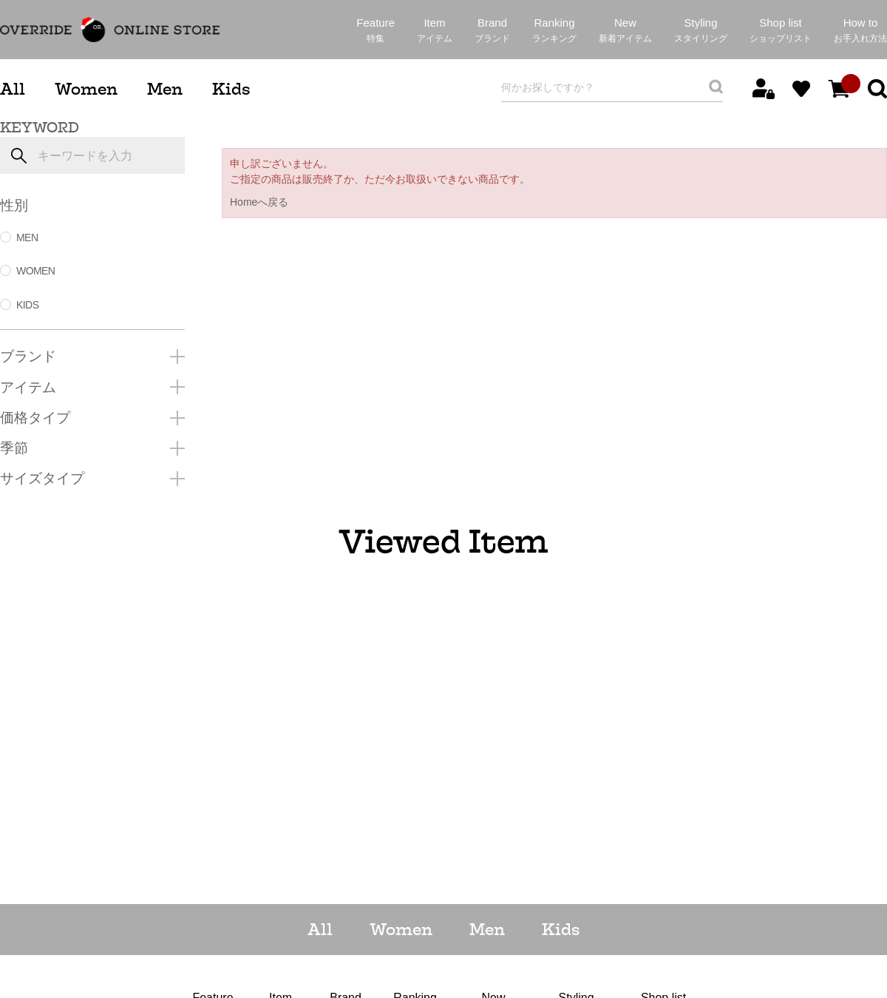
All (12, 89)
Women (86, 89)
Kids (231, 89)
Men (165, 89)
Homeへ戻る (259, 202)
